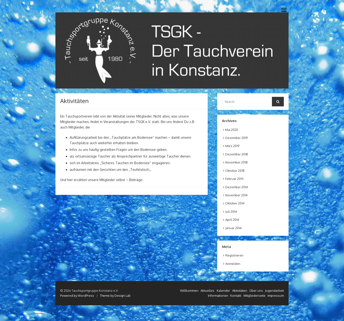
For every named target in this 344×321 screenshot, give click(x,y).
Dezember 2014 (236, 187)
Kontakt (235, 295)
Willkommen (189, 290)
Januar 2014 (233, 228)
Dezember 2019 (236, 138)
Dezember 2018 (236, 154)
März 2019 (232, 146)
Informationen (218, 295)
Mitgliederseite (254, 295)
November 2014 (236, 195)
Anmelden (232, 264)
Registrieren (234, 255)
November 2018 (236, 162)
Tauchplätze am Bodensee (132, 137)
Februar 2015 (234, 179)
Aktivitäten (239, 290)
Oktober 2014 (235, 203)
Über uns (256, 290)
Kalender (223, 290)
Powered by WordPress (77, 295)
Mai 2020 (231, 130)
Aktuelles (207, 290)
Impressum (276, 295)
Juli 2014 (231, 211)
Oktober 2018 (235, 171)
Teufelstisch (139, 170)
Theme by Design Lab (115, 295)
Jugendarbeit (274, 290)
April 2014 (232, 220)
